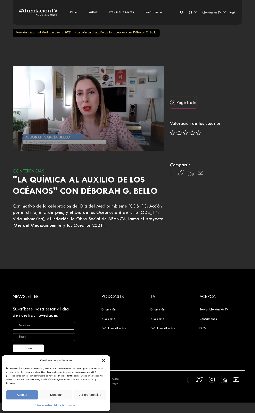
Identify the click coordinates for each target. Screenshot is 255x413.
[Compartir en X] (180, 174)
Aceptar (22, 394)
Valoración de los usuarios (195, 124)
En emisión (108, 309)
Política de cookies (43, 405)
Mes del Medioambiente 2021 (51, 32)
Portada (21, 32)
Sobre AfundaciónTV (213, 309)
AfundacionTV (211, 12)
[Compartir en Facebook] (171, 174)
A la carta (108, 319)
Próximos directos (113, 328)
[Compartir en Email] (200, 174)
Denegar (56, 394)
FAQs (202, 328)
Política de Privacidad (64, 405)
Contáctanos (208, 319)
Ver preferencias (90, 394)
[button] (104, 360)
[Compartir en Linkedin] (191, 174)
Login (232, 12)
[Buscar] (182, 12)
